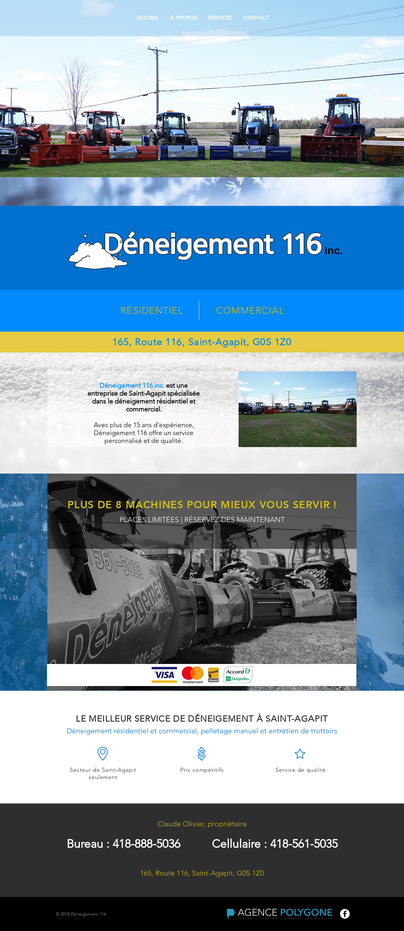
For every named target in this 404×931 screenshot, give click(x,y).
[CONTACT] (256, 18)
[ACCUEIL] (147, 18)
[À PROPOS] (183, 18)
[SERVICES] (220, 18)
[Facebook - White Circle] (345, 914)
